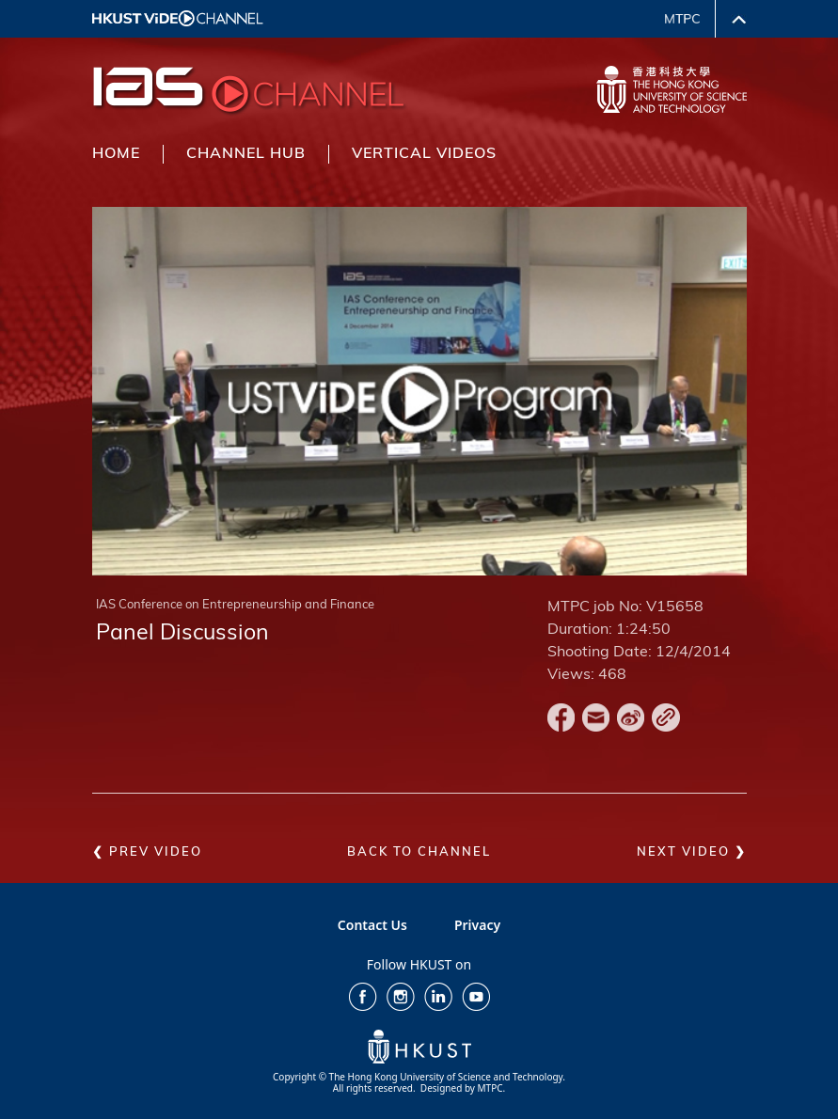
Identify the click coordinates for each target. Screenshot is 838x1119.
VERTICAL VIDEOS (424, 154)
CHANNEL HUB (246, 154)
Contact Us (372, 925)
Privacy (477, 925)
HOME (116, 154)
